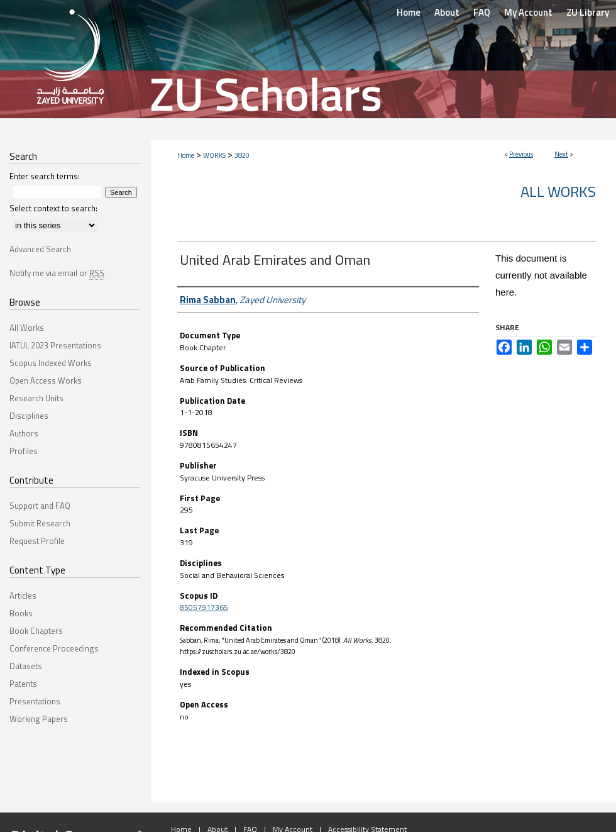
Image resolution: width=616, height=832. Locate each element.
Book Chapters (36, 630)
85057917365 (204, 607)
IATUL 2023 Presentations (55, 345)
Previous (521, 154)
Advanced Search (40, 249)
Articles (22, 595)
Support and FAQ (39, 505)
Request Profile (37, 541)
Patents (23, 683)
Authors (23, 433)
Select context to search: (53, 208)
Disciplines (28, 415)
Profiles (23, 451)
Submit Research (39, 523)
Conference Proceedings (54, 648)
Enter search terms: (44, 176)
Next (561, 154)
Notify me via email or (56, 273)
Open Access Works (45, 380)
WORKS (214, 155)
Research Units (36, 398)
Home (185, 155)
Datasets (25, 666)
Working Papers (38, 719)
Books (21, 613)
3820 (242, 155)
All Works (558, 191)
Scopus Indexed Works (50, 363)
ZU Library (587, 12)
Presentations (34, 701)
